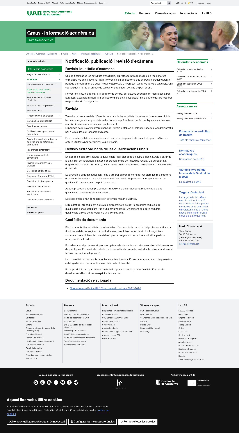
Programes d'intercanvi (44, 149)
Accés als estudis (44, 61)
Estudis (130, 13)
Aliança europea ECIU (111, 335)
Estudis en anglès (110, 314)
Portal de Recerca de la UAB (76, 318)
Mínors (29, 325)
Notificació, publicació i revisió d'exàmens (39, 91)
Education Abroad (34, 334)
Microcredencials (33, 321)
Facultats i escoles (34, 348)
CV (190, 3)
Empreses (103, 3)
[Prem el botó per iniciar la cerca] (169, 3)
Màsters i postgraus (34, 314)
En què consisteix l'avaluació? (42, 84)
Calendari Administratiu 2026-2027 (194, 77)
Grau (74, 54)
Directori (181, 3)
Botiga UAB (145, 325)
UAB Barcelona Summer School (40, 341)
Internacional (189, 13)
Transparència (184, 325)
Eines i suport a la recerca (75, 331)
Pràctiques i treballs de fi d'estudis (39, 99)
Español (200, 3)
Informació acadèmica (90, 54)
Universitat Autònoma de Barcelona (41, 54)
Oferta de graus (44, 212)
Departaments (70, 311)
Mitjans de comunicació (87, 3)
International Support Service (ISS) (117, 331)
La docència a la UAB (35, 344)
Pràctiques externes (37, 126)
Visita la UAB (31, 358)
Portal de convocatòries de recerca (79, 338)
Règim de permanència (44, 74)
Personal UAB (44, 3)
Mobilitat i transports (187, 339)
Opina (181, 328)
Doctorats (30, 318)
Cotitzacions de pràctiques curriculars (40, 132)
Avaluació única (34, 110)
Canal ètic (182, 331)
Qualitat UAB (184, 335)
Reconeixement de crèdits (44, 115)
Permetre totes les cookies (138, 421)
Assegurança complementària (194, 118)
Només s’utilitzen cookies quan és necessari (37, 421)
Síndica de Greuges (187, 349)
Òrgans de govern (186, 318)
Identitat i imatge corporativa (191, 359)
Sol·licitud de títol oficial (44, 171)
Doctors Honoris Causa (188, 345)
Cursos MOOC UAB (34, 338)
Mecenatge (145, 331)
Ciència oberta (184, 321)
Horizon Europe (109, 339)
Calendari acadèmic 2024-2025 (194, 70)
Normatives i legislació (188, 352)
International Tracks (111, 321)
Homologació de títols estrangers (38, 156)
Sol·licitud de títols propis (40, 181)
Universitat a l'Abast (34, 351)
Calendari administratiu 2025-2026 (194, 92)
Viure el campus (165, 13)
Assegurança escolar (194, 113)
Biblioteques (69, 321)
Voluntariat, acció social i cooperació (156, 318)
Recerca (144, 13)
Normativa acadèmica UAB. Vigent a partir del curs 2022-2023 (105, 288)
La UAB (207, 13)
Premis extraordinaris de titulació (39, 164)
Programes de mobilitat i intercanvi (117, 311)
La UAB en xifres (185, 311)
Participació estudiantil (150, 311)
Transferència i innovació (75, 341)
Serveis (143, 321)
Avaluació (109, 54)
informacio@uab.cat (189, 243)
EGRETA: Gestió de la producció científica (78, 326)
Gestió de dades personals (40, 199)
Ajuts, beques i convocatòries (39, 355)
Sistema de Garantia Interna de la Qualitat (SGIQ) (40, 329)
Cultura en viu (146, 314)
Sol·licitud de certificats (39, 186)
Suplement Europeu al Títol (40, 176)
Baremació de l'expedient (39, 121)
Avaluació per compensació (40, 105)
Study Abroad (108, 325)
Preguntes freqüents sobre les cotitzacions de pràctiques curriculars (42, 142)
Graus (28, 311)
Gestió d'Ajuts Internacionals (76, 334)
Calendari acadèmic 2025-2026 (194, 84)
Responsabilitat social (150, 328)
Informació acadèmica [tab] (40, 69)
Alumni (55, 3)
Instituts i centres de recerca (76, 314)
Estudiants (31, 3)
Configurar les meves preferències (92, 421)
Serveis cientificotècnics (75, 344)
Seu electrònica (185, 342)
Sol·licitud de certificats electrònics (39, 193)
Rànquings (183, 314)
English (209, 3)
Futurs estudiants (67, 3)
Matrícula (44, 207)
